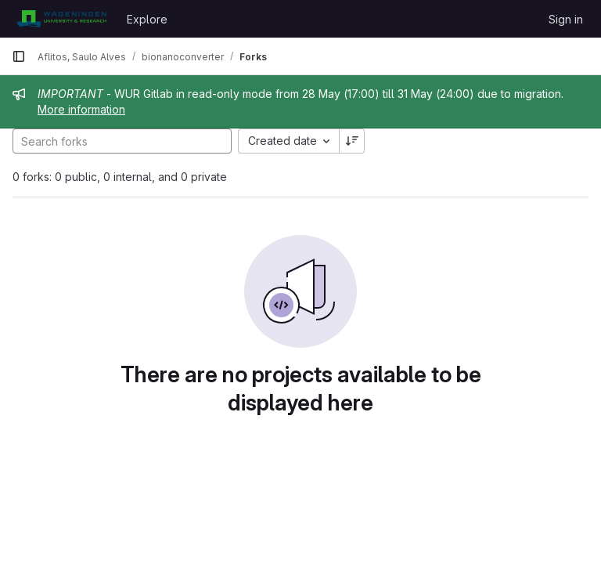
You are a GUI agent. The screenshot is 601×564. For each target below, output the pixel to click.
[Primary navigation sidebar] (18, 56)
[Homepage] (61, 18)
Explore (147, 19)
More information (81, 109)
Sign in (566, 19)
